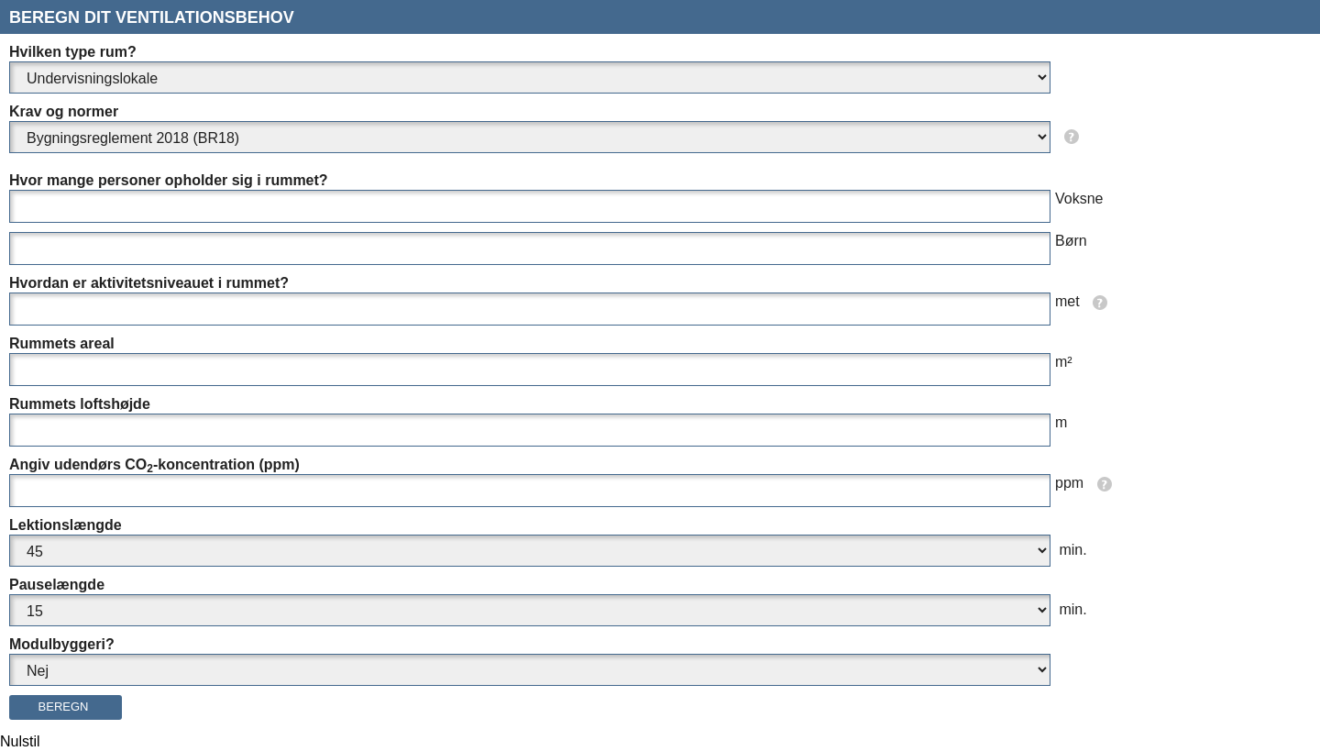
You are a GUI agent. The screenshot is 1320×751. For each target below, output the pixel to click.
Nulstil (20, 741)
